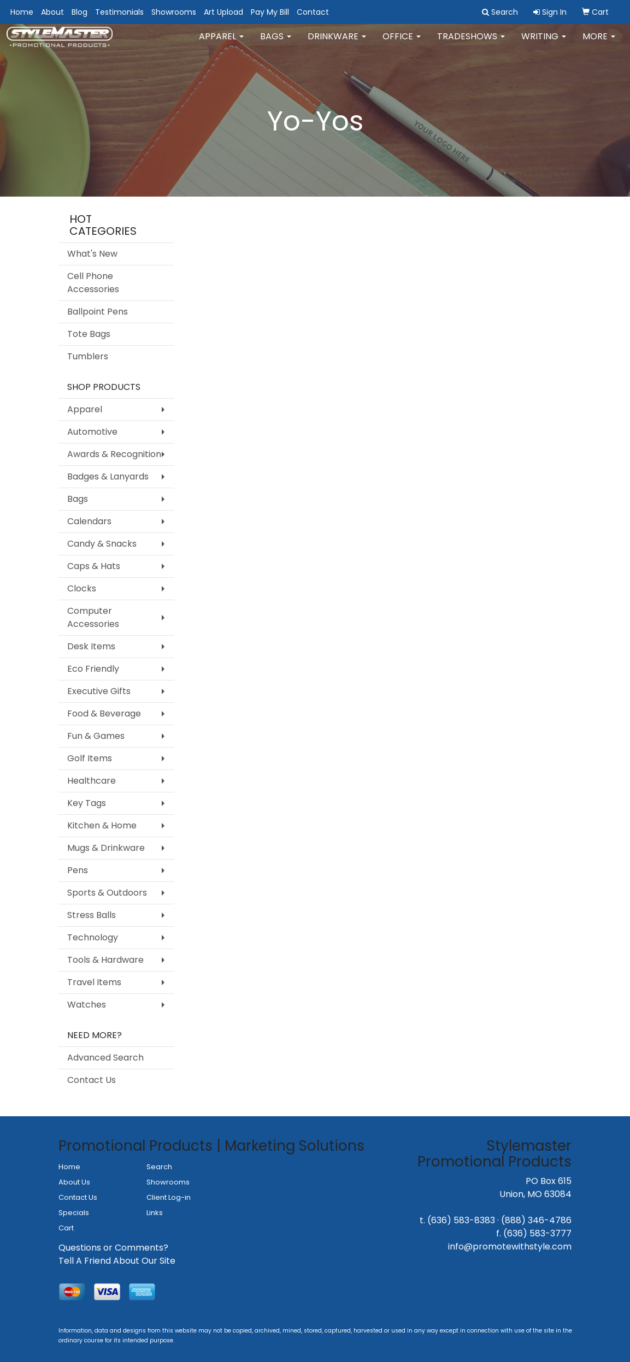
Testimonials (119, 12)
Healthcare (91, 780)
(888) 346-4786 (536, 1220)
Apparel (221, 43)
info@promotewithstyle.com (510, 1246)
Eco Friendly (93, 668)
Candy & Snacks (102, 543)
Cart (66, 1228)
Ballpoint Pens (97, 311)
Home (21, 12)
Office (401, 43)
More (598, 43)
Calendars (89, 521)
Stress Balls (91, 915)
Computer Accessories (93, 617)
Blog (79, 12)
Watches (86, 1004)
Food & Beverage (104, 713)
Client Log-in (168, 1197)
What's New (92, 253)
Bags (275, 43)
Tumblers (87, 356)
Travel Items (94, 982)
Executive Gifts (99, 691)
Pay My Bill (270, 12)
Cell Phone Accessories (93, 282)
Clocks (81, 588)
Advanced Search (105, 1057)
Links (154, 1212)
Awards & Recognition (114, 454)
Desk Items (91, 646)
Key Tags (86, 803)
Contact (313, 12)
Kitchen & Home (102, 825)
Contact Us (91, 1080)
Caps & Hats (93, 566)
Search (159, 1167)
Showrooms (173, 12)
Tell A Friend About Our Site (116, 1260)
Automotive (92, 431)
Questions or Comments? (113, 1247)
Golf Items (89, 758)
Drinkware (337, 43)
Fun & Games (96, 736)
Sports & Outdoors (107, 892)
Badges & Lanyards (108, 476)
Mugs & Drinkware (106, 848)
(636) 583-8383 (461, 1220)
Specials (73, 1212)
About (52, 12)
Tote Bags (88, 334)
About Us (74, 1182)
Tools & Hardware (105, 960)
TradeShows (471, 43)
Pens (77, 870)
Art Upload (223, 12)
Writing (543, 43)
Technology (92, 937)
